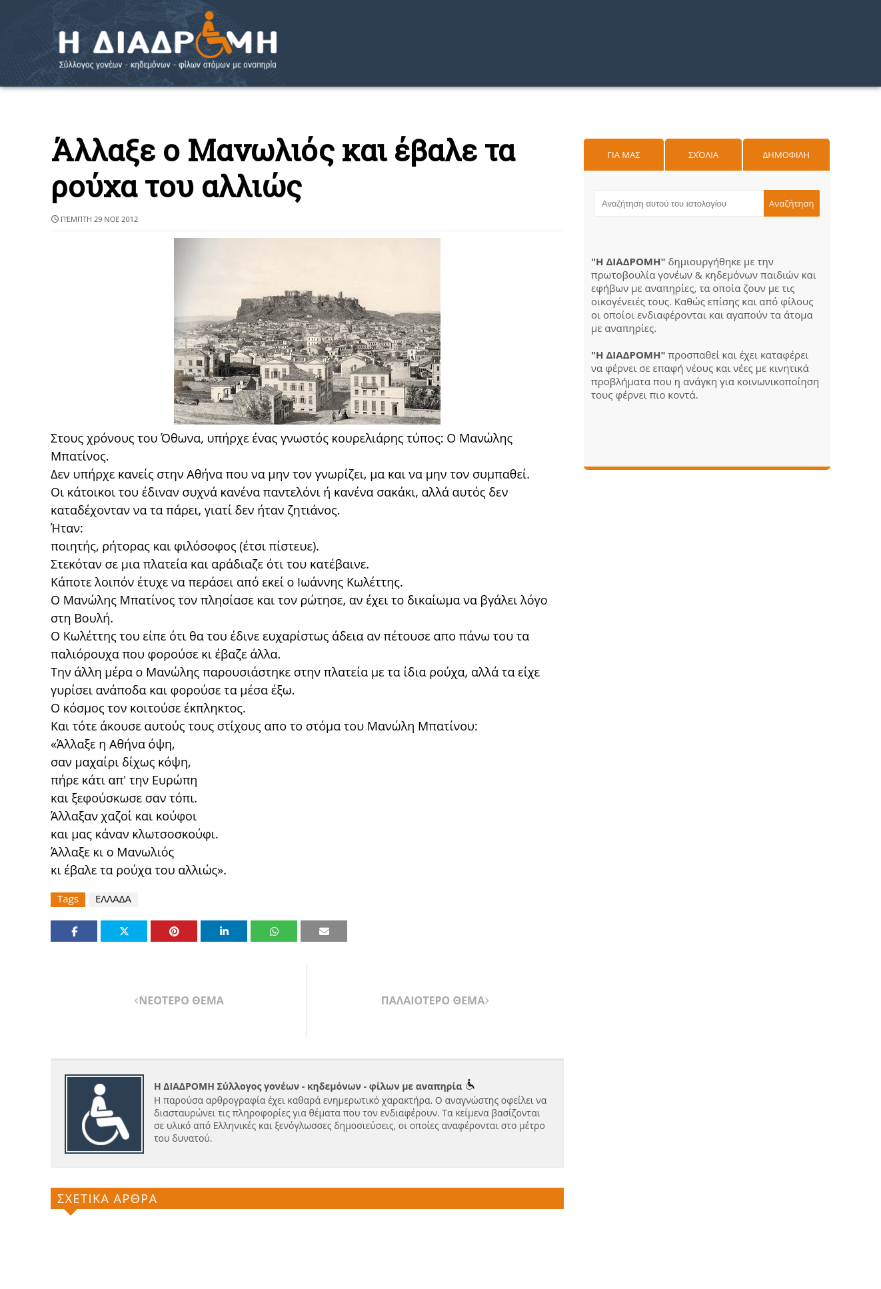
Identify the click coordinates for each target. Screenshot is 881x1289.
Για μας (623, 155)
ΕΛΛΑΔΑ (113, 898)
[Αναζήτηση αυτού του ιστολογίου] (679, 203)
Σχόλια (703, 155)
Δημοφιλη (786, 155)
